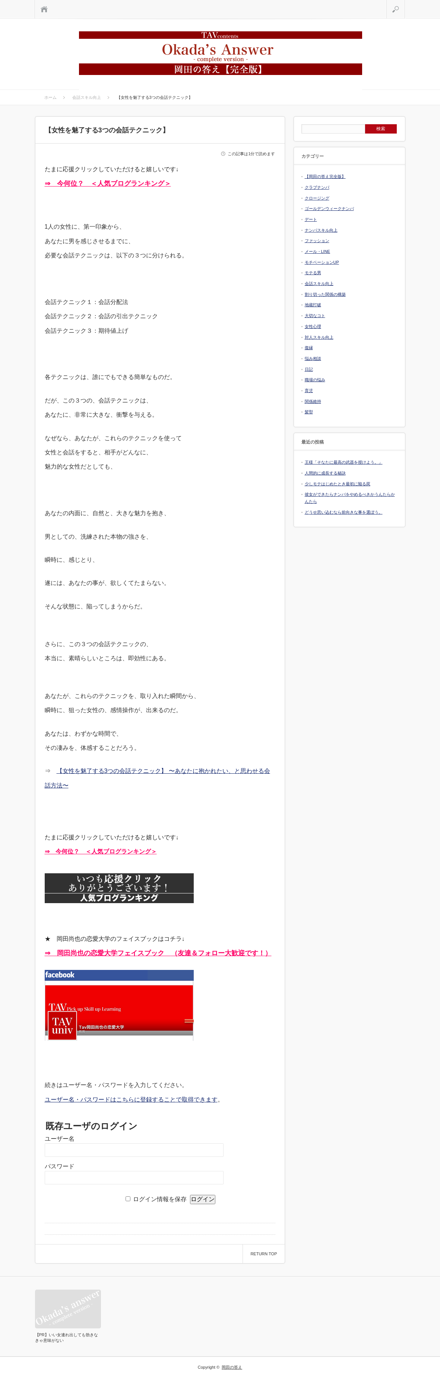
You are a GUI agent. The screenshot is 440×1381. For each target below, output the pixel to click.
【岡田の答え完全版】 (325, 176)
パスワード (60, 1166)
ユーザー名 (60, 1139)
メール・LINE (317, 251)
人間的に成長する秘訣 (325, 473)
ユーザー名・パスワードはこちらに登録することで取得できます (131, 1099)
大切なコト (315, 315)
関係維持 (313, 401)
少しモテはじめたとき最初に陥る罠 (337, 484)
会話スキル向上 (319, 283)
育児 (309, 390)
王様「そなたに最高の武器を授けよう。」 (344, 462)
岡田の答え (232, 1367)
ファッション (317, 240)
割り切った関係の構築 (325, 294)
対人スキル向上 (319, 337)
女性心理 (313, 326)
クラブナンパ (317, 187)
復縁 (309, 347)
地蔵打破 (313, 305)
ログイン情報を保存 (160, 1199)
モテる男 (313, 272)
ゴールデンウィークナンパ (329, 208)
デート (311, 219)
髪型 (309, 412)
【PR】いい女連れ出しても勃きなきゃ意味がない (66, 1338)
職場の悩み (315, 380)
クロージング (317, 198)
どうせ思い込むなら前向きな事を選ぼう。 (344, 512)
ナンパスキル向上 (321, 230)
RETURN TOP (263, 1254)
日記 (309, 369)
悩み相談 (313, 358)
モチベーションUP (322, 262)
